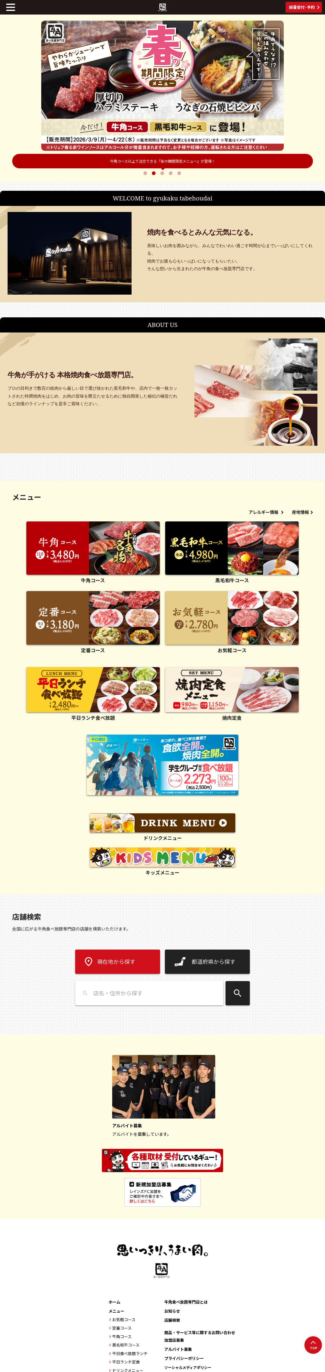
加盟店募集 (174, 1340)
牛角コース (122, 1336)
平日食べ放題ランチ (130, 1353)
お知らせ (172, 1311)
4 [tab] (171, 173)
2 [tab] (154, 173)
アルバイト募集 (178, 1349)
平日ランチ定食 (126, 1362)
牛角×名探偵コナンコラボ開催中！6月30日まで (162, 161)
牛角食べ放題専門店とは (186, 1302)
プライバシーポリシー (184, 1358)
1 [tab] (146, 173)
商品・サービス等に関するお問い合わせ (199, 1332)
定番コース (122, 1328)
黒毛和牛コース (125, 1345)
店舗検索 (172, 1320)
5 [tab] (180, 173)
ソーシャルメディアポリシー (187, 1367)
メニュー (116, 1311)
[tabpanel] (162, 86)
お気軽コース (124, 1319)
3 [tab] (163, 173)
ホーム (114, 1302)
